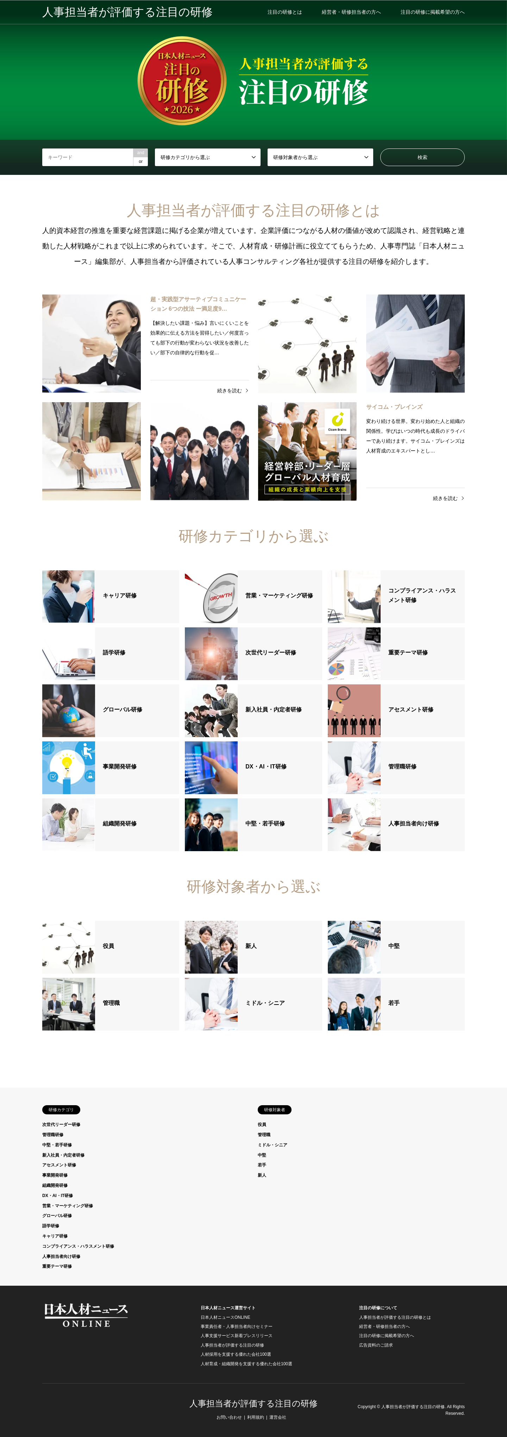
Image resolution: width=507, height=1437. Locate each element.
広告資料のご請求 (376, 1345)
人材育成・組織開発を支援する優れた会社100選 (246, 1363)
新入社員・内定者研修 (63, 1155)
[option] (253, 87)
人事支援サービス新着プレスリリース (237, 1335)
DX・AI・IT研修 (57, 1195)
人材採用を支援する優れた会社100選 (236, 1354)
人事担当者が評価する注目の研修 (232, 1345)
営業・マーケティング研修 (67, 1205)
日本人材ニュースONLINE (225, 1317)
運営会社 (277, 1417)
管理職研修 (52, 1134)
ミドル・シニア (272, 1144)
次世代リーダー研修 (61, 1124)
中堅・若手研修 (57, 1144)
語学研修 (50, 1225)
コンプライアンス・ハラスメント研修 (78, 1246)
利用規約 (255, 1417)
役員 (262, 1124)
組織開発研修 (55, 1185)
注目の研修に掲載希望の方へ (433, 12)
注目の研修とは (285, 12)
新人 (262, 1175)
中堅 (262, 1155)
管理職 (264, 1134)
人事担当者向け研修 (61, 1256)
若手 (262, 1165)
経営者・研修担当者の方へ (351, 12)
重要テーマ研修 (57, 1266)
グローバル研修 (57, 1215)
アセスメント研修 (59, 1165)
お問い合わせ (229, 1417)
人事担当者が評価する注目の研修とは (395, 1317)
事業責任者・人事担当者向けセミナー (237, 1326)
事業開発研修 (55, 1175)
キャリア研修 (55, 1236)
